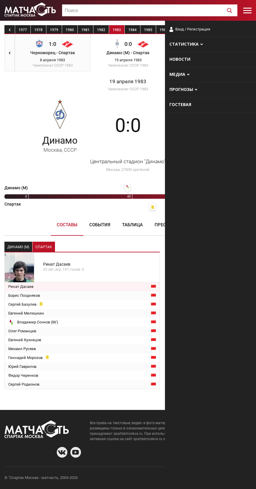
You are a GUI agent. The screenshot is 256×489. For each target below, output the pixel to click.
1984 (132, 30)
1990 (226, 30)
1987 (179, 30)
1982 (101, 30)
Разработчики (203, 478)
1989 (211, 30)
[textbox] (149, 11)
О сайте (180, 478)
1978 (38, 30)
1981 (85, 30)
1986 (164, 30)
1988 (195, 30)
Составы (67, 224)
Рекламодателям (236, 478)
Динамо (59, 144)
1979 (54, 30)
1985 (148, 30)
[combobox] (149, 10)
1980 (70, 30)
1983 (117, 30)
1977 (23, 30)
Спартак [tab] (43, 247)
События (99, 224)
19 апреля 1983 (127, 81)
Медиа (192, 224)
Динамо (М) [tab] (18, 247)
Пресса (163, 224)
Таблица (132, 224)
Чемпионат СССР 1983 (128, 89)
